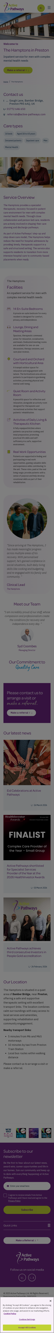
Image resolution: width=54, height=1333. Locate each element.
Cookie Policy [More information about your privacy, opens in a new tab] (10, 1317)
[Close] (50, 1304)
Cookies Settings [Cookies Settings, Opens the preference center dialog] (27, 1323)
